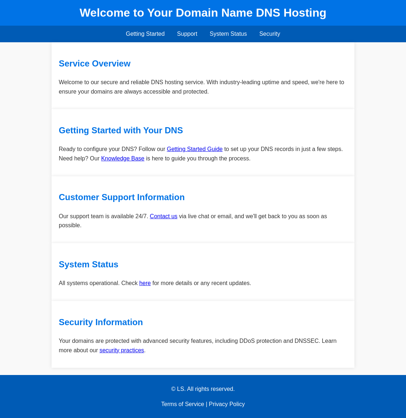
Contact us (163, 216)
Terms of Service (182, 404)
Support (187, 34)
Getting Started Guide (195, 149)
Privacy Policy (227, 404)
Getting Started (145, 34)
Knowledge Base (122, 158)
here (145, 283)
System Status (228, 34)
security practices (122, 350)
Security (269, 34)
